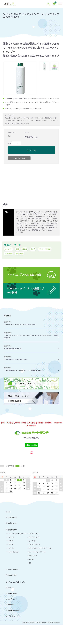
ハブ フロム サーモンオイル (17, 534)
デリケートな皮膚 (46, 249)
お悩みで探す (11, 575)
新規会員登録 (11, 593)
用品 (30, 563)
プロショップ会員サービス (15, 582)
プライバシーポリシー (14, 616)
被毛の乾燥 (20, 254)
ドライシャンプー (34, 537)
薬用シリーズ (33, 556)
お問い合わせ (11, 523)
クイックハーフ (33, 534)
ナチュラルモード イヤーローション (40, 548)
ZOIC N (11, 545)
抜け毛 (34, 249)
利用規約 (10, 605)
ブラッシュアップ (34, 545)
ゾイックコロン (13, 552)
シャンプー (9, 249)
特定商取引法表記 (12, 611)
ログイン (10, 588)
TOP (8, 512)
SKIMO (25, 249)
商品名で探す (11, 530)
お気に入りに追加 (19, 158)
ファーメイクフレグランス (37, 552)
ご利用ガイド (11, 599)
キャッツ (11, 548)
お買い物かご (11, 518)
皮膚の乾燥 (9, 254)
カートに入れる (31, 150)
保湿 (18, 249)
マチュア (11, 537)
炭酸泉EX (32, 559)
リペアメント (33, 541)
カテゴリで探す (12, 570)
